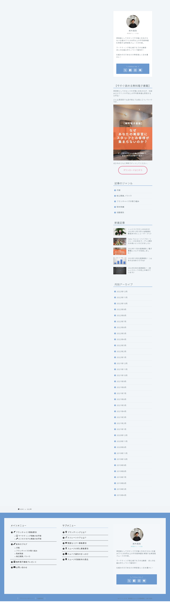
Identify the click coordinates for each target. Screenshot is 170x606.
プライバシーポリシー (27, 603)
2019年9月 (121, 469)
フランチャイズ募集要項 (121, 3)
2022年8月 (121, 319)
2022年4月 (121, 343)
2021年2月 (121, 427)
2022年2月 (121, 355)
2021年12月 (122, 367)
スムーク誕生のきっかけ (76, 559)
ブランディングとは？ (76, 537)
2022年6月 (121, 331)
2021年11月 (122, 373)
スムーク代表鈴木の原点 (76, 564)
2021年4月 (121, 415)
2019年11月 (122, 457)
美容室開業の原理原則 (97, 3)
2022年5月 (121, 337)
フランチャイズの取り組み (128, 205)
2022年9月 (121, 313)
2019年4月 (121, 499)
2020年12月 (122, 439)
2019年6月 (121, 487)
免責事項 (40, 603)
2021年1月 (121, 433)
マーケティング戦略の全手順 (44, 3)
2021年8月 (121, 391)
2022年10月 (122, 307)
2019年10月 (122, 463)
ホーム (24, 3)
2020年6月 (121, 451)
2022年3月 (121, 349)
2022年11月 (122, 301)
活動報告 (120, 216)
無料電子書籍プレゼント (25, 567)
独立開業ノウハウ (124, 199)
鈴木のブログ (20, 549)
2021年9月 (121, 385)
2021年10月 (122, 379)
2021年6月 (121, 403)
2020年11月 (122, 445)
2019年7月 (121, 481)
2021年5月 (121, 409)
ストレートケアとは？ (76, 542)
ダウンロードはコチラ (132, 173)
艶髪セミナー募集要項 (76, 548)
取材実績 (120, 210)
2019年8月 (121, 475)
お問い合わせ (45, 8)
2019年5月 (121, 493)
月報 (118, 194)
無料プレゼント (27, 8)
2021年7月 (121, 397)
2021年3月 (121, 421)
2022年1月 (121, 361)
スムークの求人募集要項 (76, 553)
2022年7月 (121, 325)
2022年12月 (122, 295)
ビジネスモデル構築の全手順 (72, 3)
